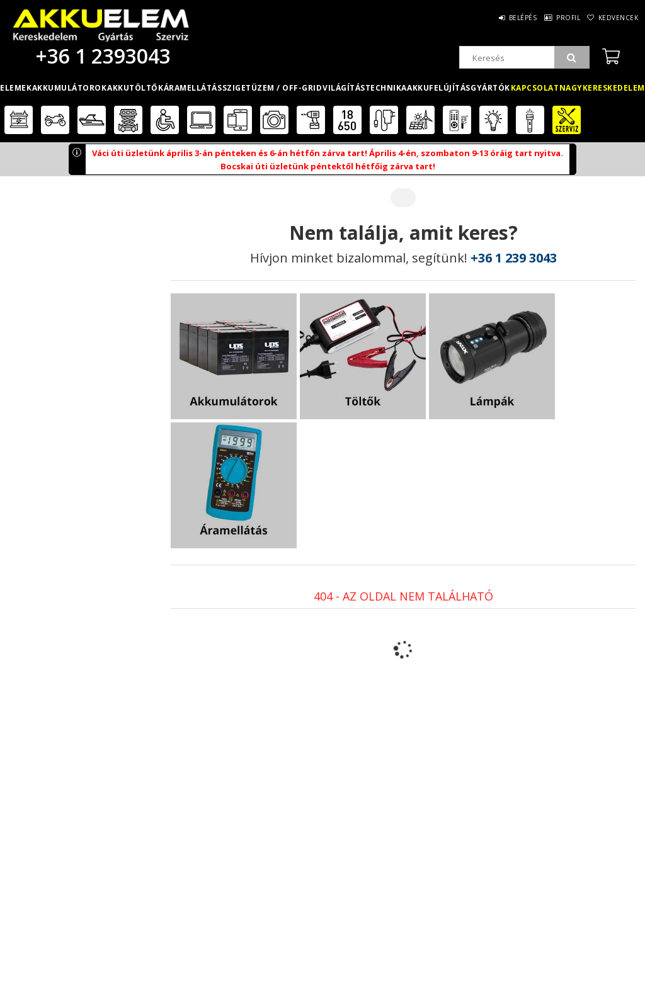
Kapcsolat (535, 87)
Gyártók (490, 87)
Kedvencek (613, 17)
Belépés (493, 17)
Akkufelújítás (439, 87)
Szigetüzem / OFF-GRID (272, 87)
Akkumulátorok (69, 87)
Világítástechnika (364, 87)
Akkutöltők (135, 87)
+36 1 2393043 (101, 55)
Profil (550, 17)
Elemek (15, 87)
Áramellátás (193, 87)
